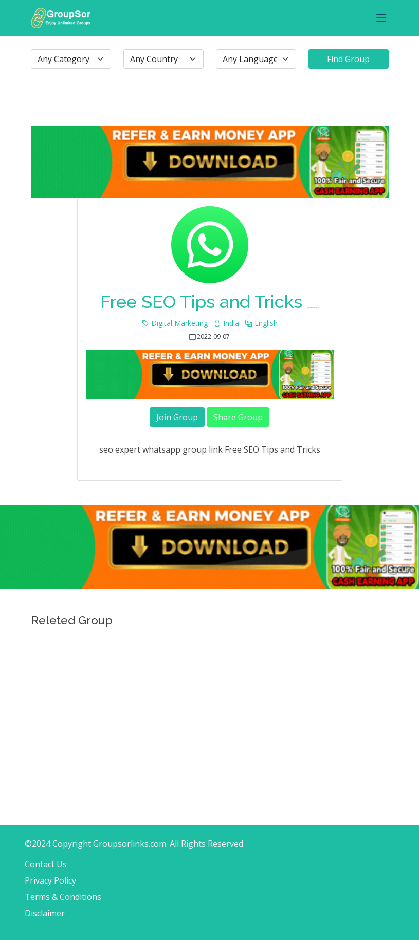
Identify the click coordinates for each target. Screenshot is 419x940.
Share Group (238, 417)
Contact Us (46, 864)
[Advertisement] (209, 704)
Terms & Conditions (63, 897)
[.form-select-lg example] (71, 59)
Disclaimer (45, 913)
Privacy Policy (50, 880)
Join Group (177, 417)
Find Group (348, 59)
